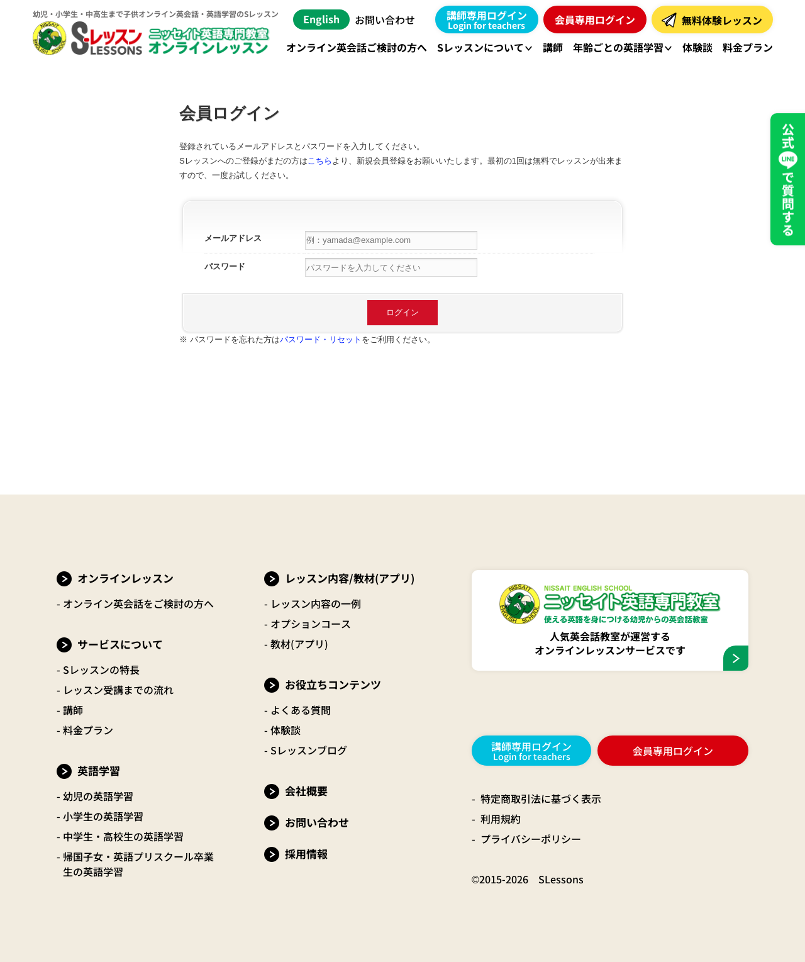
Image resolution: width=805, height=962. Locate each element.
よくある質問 (300, 709)
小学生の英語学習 (103, 816)
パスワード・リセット (321, 339)
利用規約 (500, 818)
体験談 (285, 729)
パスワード (224, 266)
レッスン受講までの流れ (118, 689)
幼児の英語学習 (98, 795)
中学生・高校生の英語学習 (123, 836)
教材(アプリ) (299, 643)
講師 (73, 709)
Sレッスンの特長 (101, 669)
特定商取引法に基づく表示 (540, 798)
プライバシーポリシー (530, 838)
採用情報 (306, 853)
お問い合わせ (385, 19)
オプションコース (310, 623)
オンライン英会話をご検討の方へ (138, 603)
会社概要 (306, 790)
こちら (320, 160)
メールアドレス (233, 238)
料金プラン (88, 729)
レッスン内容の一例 (315, 603)
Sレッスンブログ (308, 750)
